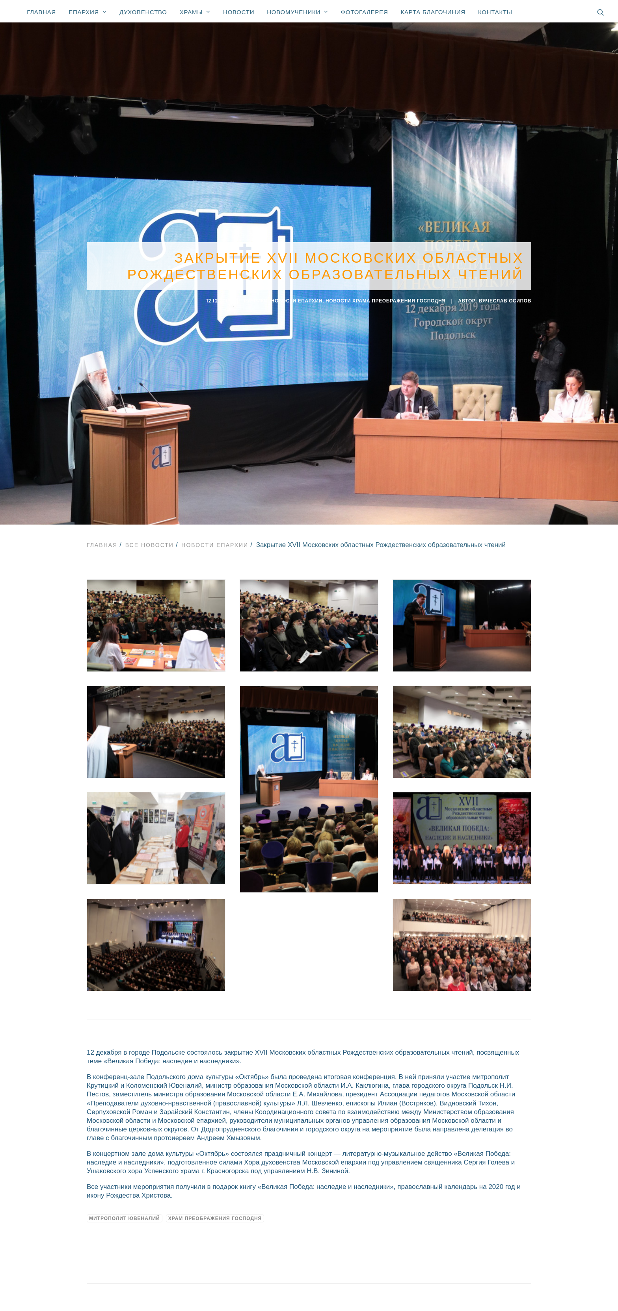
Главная (41, 12)
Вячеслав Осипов (505, 299)
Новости (238, 12)
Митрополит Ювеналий (124, 1215)
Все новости (149, 542)
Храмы (195, 12)
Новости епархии (296, 299)
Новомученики (297, 12)
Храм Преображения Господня (215, 1215)
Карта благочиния (432, 12)
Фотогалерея (364, 12)
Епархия (88, 12)
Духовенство (143, 12)
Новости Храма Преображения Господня (386, 299)
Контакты (495, 12)
